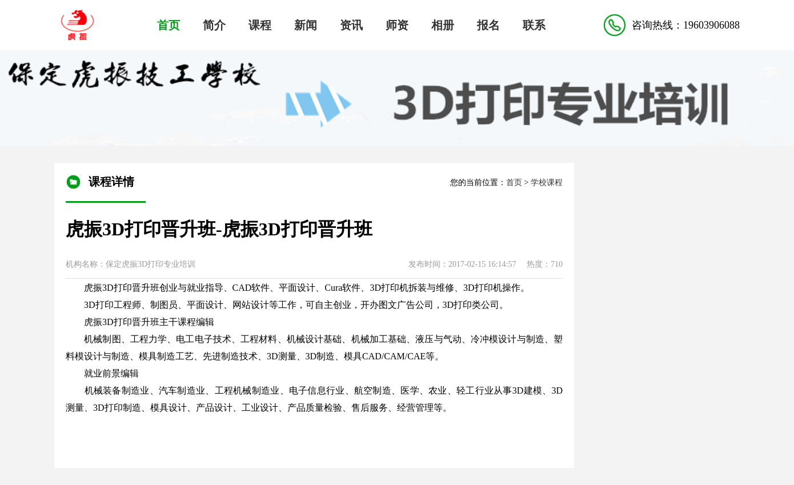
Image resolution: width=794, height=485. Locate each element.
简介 (214, 25)
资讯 (351, 25)
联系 (534, 25)
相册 (442, 25)
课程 (259, 25)
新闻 (305, 25)
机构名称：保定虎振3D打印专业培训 (130, 264)
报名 (488, 25)
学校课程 (547, 182)
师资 (397, 25)
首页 (168, 25)
